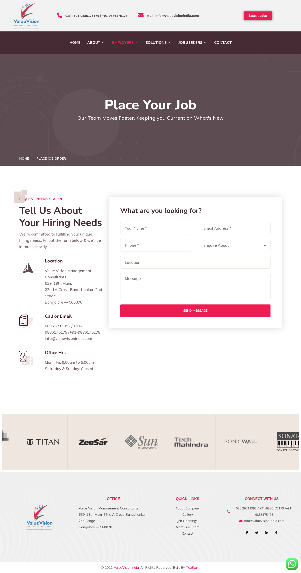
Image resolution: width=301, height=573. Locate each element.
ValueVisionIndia (126, 567)
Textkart (193, 567)
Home (75, 42)
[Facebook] (247, 533)
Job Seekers (192, 43)
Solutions (158, 43)
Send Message (195, 311)
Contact (223, 42)
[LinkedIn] (266, 533)
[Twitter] (256, 533)
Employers (124, 43)
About (95, 43)
